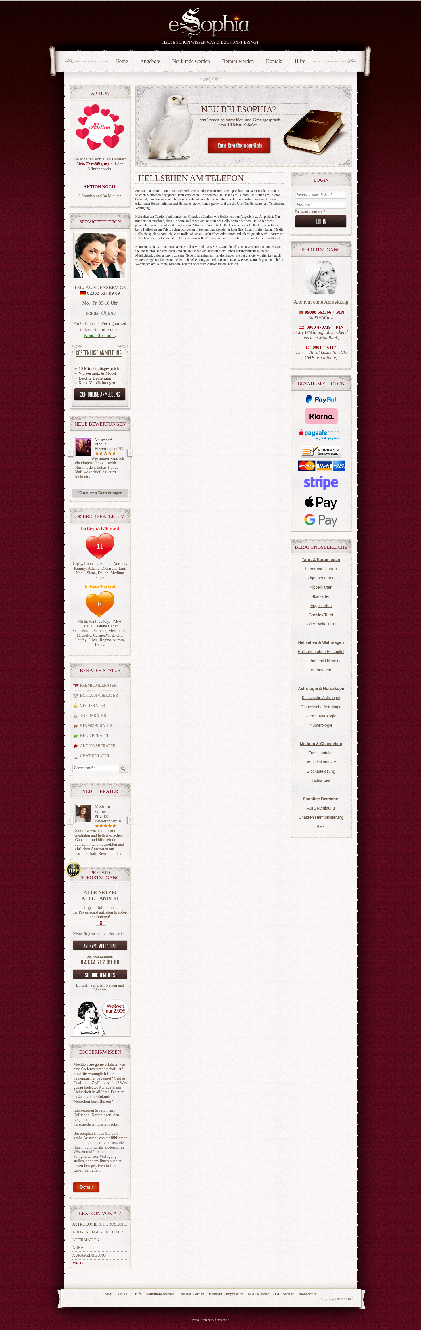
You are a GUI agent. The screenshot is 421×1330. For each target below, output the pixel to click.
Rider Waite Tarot (320, 624)
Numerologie (320, 725)
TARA (116, 621)
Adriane (119, 564)
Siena (91, 573)
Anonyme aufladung (100, 945)
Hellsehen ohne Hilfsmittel (321, 651)
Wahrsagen (321, 670)
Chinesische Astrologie (321, 707)
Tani (121, 568)
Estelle (86, 626)
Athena (93, 568)
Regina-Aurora (112, 640)
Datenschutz (306, 1294)
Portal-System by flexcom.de (210, 1319)
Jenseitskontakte (321, 762)
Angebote (150, 61)
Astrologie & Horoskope (99, 1224)
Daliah (103, 573)
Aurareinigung (89, 1255)
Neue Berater (95, 736)
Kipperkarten (320, 587)
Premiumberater (98, 685)
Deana (100, 644)
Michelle (84, 635)
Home (122, 61)
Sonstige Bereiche (320, 799)
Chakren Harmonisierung (321, 817)
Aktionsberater (98, 746)
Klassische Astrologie (321, 697)
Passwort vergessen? (310, 211)
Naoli (80, 573)
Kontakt (274, 61)
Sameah (100, 631)
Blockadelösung (321, 771)
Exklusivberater (99, 695)
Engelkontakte (321, 753)
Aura (78, 1247)
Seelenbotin (82, 631)
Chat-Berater (94, 756)
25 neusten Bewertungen (100, 493)
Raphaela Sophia (97, 564)
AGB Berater (282, 1294)
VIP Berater (92, 705)
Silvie (93, 640)
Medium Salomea (103, 809)
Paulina (95, 621)
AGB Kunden (258, 1294)
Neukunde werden (191, 61)
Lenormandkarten (321, 569)
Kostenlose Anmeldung (99, 353)
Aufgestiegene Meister (97, 1232)
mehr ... (80, 1263)
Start (108, 1294)
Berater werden (238, 61)
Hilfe (300, 61)
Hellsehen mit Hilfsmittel (320, 661)
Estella (116, 635)
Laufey (80, 640)
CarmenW (101, 635)
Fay (106, 621)
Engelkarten (321, 605)
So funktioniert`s (100, 974)
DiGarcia (108, 568)
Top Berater (93, 715)
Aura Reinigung (321, 808)
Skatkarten (321, 596)
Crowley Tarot (321, 615)
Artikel (122, 1294)
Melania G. (117, 631)
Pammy (80, 568)
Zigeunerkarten (321, 578)
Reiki (320, 826)
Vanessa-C (104, 439)
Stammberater (96, 726)
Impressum (235, 1294)
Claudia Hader (106, 626)
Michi (82, 621)
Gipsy (77, 564)
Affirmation (85, 1240)
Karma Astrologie (321, 716)
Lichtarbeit (321, 780)
